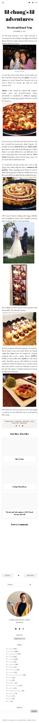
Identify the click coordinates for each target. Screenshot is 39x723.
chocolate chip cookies (15, 675)
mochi (10, 696)
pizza (32, 421)
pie (9, 701)
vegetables (11, 664)
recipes (10, 649)
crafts (10, 678)
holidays (11, 667)
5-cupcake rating (13, 685)
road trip (15, 423)
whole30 (11, 688)
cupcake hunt (12, 654)
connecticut (9, 421)
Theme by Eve (31, 720)
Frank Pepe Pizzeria (17, 98)
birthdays (11, 683)
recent (7, 575)
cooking (11, 659)
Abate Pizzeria (29, 144)
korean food (12, 670)
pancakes (26, 421)
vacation (11, 672)
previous (30, 575)
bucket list (11, 693)
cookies (10, 662)
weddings (23, 423)
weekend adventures (14, 691)
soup (10, 680)
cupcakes (18, 421)
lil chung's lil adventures (19, 15)
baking (10, 656)
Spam (10, 699)
